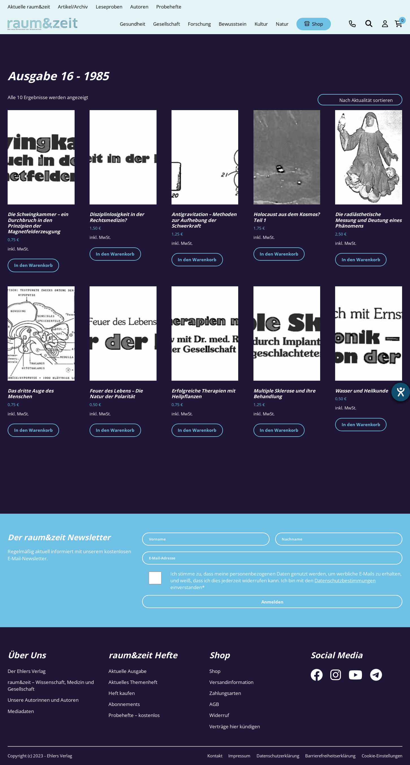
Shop (214, 671)
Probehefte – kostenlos (134, 715)
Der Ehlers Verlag (26, 671)
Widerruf (219, 715)
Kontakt (214, 756)
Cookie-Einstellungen (382, 756)
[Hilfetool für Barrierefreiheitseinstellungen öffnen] (400, 392)
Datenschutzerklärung (278, 756)
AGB (214, 704)
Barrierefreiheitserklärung (330, 756)
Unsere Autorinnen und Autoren (43, 700)
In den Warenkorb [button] (33, 265)
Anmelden (272, 602)
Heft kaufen (122, 693)
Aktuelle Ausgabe (128, 671)
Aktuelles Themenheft (133, 682)
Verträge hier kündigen (234, 726)
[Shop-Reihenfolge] (360, 99)
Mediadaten (21, 711)
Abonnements (124, 704)
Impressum (239, 756)
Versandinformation (231, 682)
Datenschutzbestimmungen (345, 580)
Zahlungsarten (225, 693)
